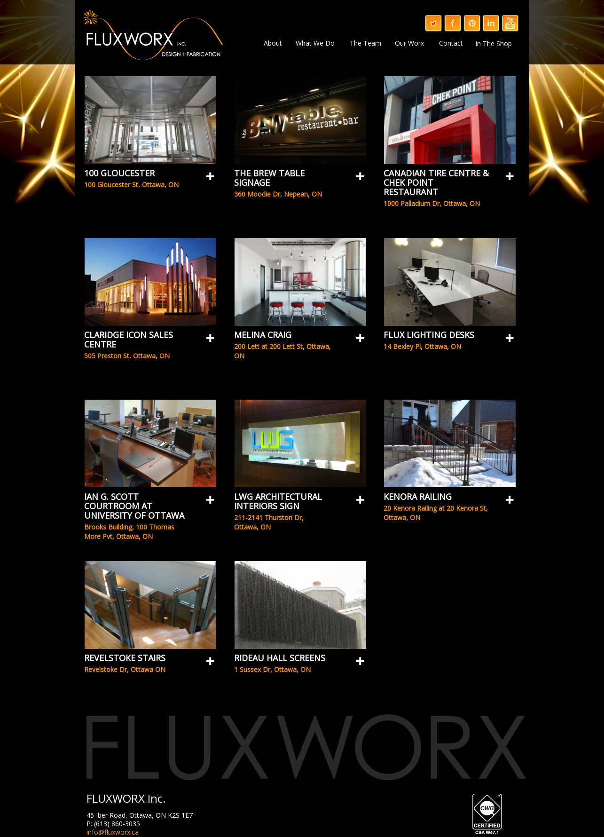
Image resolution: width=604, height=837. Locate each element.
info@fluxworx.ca (112, 832)
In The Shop (493, 43)
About (273, 43)
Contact (451, 43)
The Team (365, 43)
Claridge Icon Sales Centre (128, 339)
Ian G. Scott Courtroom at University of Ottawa (134, 506)
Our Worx (409, 43)
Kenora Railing (418, 496)
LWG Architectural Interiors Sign (278, 501)
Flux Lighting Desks (429, 335)
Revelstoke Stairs (124, 658)
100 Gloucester (119, 173)
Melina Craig (262, 335)
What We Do (315, 43)
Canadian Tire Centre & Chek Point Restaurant (436, 182)
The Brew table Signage (269, 177)
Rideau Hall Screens (279, 658)
